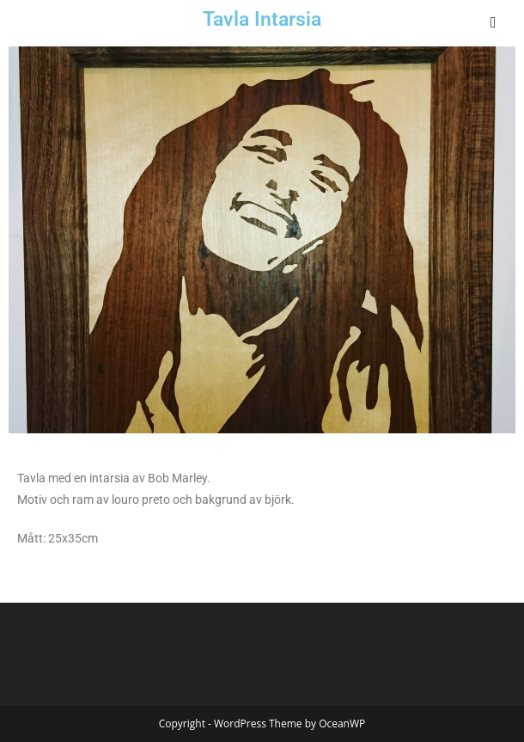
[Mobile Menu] (494, 21)
